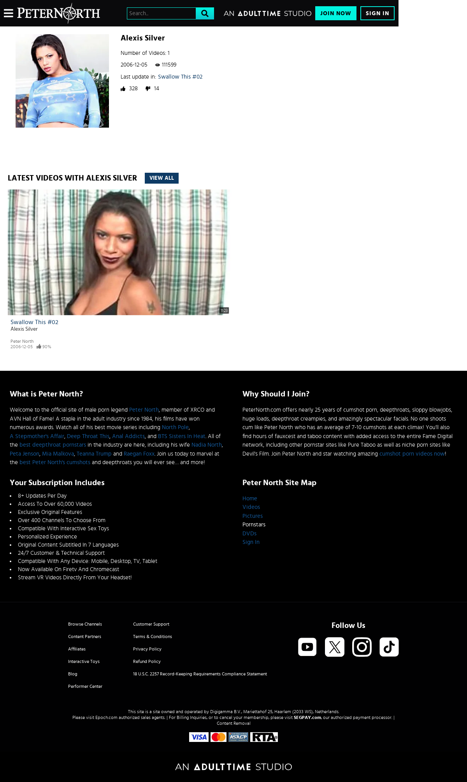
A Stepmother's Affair (37, 436)
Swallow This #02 (180, 77)
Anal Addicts (128, 436)
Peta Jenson (24, 454)
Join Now (335, 13)
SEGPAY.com (307, 717)
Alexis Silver (24, 329)
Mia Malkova (58, 454)
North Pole (175, 427)
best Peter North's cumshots (54, 462)
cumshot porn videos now (412, 454)
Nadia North (206, 445)
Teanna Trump (94, 454)
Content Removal (234, 723)
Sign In (377, 13)
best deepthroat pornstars (52, 445)
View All (161, 178)
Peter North (22, 341)
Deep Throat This (88, 436)
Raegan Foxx (139, 454)
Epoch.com (106, 717)
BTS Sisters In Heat (181, 436)
